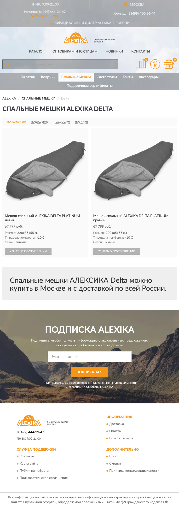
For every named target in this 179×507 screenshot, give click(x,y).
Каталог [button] (36, 51)
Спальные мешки (76, 77)
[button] (44, 15)
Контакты (140, 51)
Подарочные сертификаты (90, 86)
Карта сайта (29, 464)
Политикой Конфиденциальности (113, 382)
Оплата (115, 431)
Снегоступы (107, 77)
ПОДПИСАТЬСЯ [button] (89, 372)
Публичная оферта (34, 471)
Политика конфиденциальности (134, 471)
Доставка (116, 424)
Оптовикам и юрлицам (75, 51)
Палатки (28, 77)
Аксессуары (149, 77)
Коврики (48, 77)
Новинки (114, 51)
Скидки (115, 464)
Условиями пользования (84, 386)
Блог (113, 456)
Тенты (128, 77)
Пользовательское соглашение (44, 478)
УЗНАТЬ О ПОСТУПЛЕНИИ (28, 251)
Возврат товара (121, 438)
